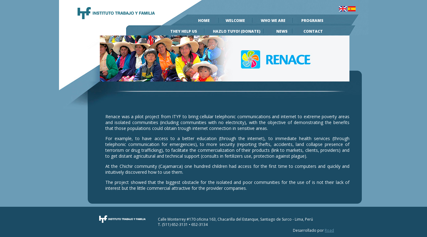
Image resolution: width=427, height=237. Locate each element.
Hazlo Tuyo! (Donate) (236, 31)
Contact (313, 31)
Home (204, 20)
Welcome (235, 20)
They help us (183, 31)
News (282, 31)
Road (329, 230)
